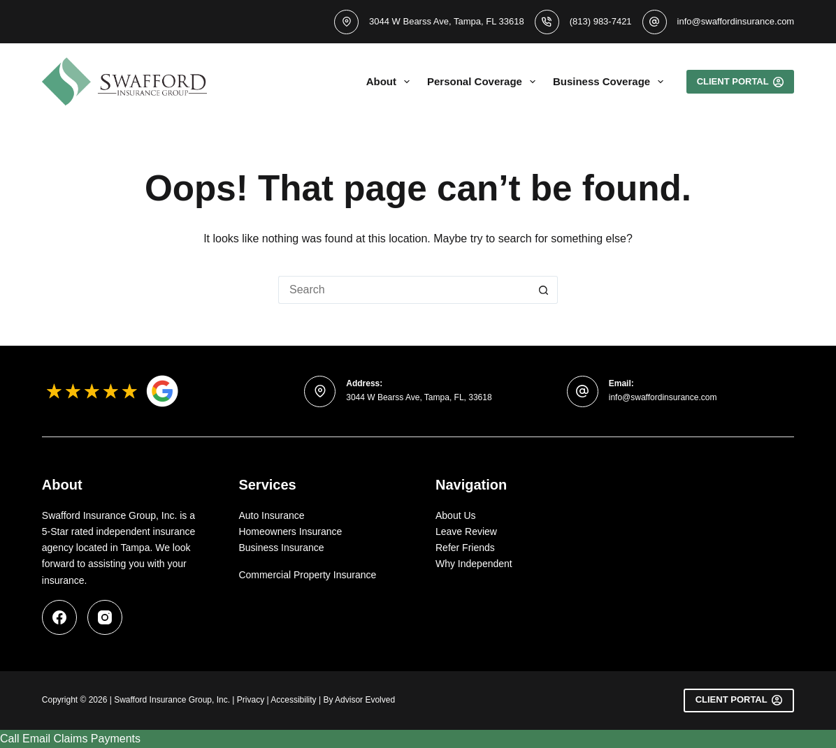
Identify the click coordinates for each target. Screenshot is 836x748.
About (390, 81)
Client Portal (739, 699)
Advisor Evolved (365, 700)
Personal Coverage (484, 81)
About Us (455, 515)
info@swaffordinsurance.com (736, 21)
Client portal (740, 81)
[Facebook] (59, 617)
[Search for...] (404, 290)
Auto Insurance (271, 515)
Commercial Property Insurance (307, 574)
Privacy (250, 700)
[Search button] (544, 290)
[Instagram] (104, 617)
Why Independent (473, 563)
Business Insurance (281, 547)
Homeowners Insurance (290, 531)
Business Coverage (611, 81)
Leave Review (466, 531)
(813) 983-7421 (601, 21)
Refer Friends (465, 547)
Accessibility (293, 700)
